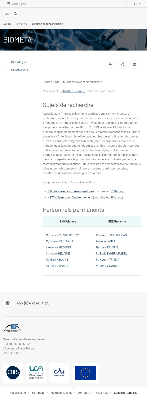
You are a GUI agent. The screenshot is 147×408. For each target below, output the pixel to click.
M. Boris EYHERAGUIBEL (111, 253)
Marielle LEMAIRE (57, 265)
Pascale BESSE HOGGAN (111, 235)
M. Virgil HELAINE (57, 259)
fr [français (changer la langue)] (135, 3)
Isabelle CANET (105, 241)
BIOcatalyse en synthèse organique (70, 191)
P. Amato (116, 197)
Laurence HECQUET (58, 247)
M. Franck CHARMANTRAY (62, 235)
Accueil (7, 23)
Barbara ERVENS (107, 247)
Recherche (21, 23)
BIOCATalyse (19, 62)
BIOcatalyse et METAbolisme (47, 23)
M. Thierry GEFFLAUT (59, 241)
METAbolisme (19, 69)
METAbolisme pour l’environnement (69, 197)
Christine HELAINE (73, 91)
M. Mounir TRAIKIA (107, 259)
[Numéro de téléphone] (26, 303)
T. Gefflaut (117, 191)
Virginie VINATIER (107, 265)
